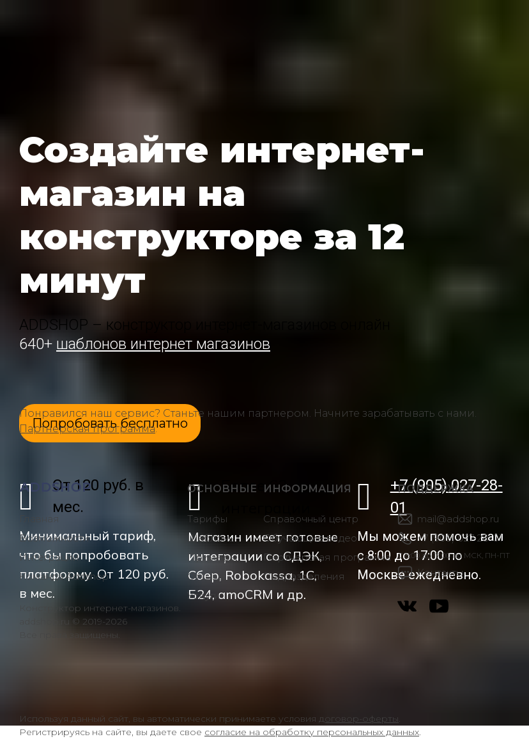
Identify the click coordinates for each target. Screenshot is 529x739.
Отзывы (206, 576)
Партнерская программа (87, 429)
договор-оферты (359, 718)
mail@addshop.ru (458, 519)
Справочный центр (310, 519)
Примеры (212, 557)
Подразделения (304, 576)
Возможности (54, 538)
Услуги (203, 595)
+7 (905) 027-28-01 (460, 538)
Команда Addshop (64, 576)
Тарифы (207, 519)
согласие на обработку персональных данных (311, 732)
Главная (39, 519)
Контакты (440, 572)
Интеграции (49, 557)
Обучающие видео (310, 538)
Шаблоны (211, 538)
